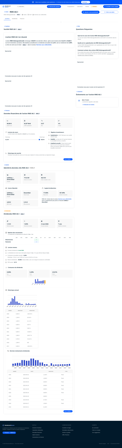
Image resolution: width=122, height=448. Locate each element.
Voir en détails (68, 159)
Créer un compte (96, 430)
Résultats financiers (37, 432)
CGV (108, 443)
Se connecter (95, 427)
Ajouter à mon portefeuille (90, 12)
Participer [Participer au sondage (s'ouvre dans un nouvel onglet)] (85, 2)
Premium (94, 6)
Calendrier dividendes (37, 430)
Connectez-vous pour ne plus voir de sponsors (18, 76)
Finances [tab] (22, 18)
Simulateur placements (67, 430)
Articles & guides (66, 432)
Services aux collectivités (39, 14)
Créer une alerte (109, 12)
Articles (87, 6)
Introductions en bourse (38, 437)
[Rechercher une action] (31, 6)
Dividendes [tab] (14, 18)
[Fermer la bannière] (120, 2)
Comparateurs (71, 6)
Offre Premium (65, 434)
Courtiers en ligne (66, 427)
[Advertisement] (39, 64)
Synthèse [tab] (7, 18)
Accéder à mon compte (111, 6)
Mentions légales (102, 443)
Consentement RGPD (115, 443)
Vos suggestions (96, 432)
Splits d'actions (36, 434)
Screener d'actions (36, 427)
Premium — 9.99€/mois (9, 432)
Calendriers (80, 6)
